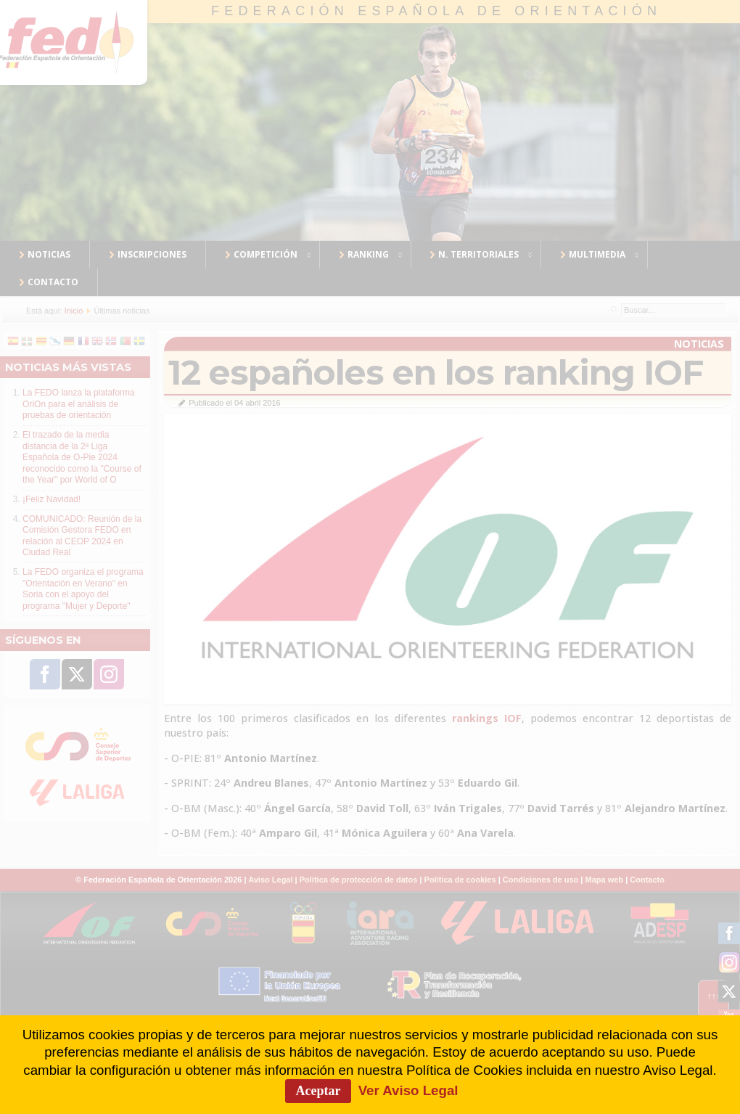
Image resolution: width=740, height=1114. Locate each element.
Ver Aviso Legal (408, 1090)
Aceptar (318, 1091)
